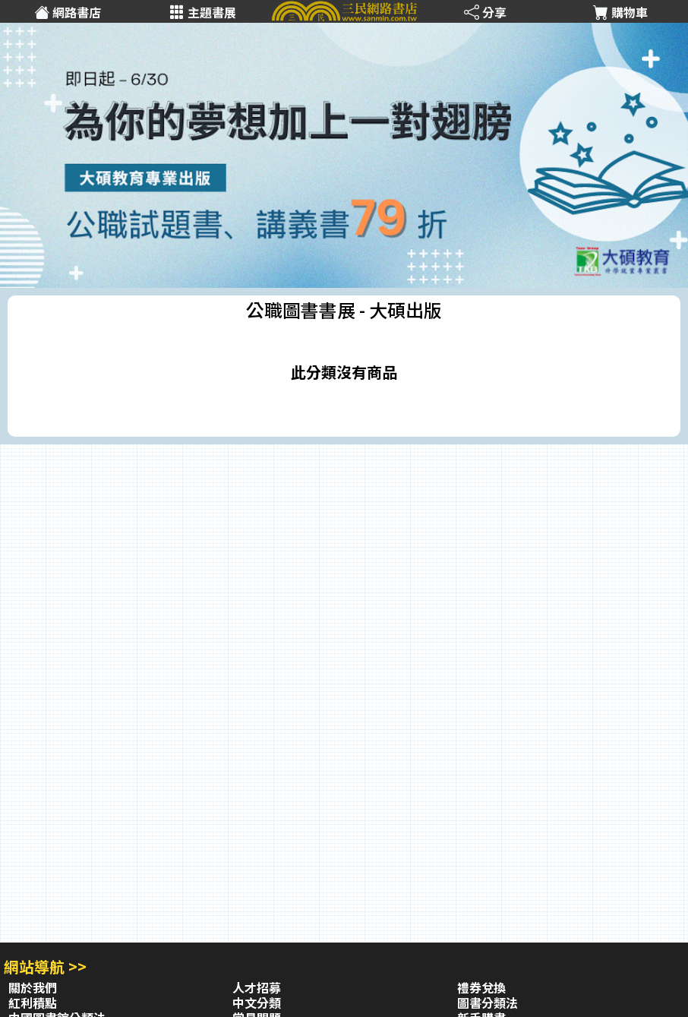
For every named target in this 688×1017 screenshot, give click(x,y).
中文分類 (256, 1002)
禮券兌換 (481, 987)
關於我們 (32, 987)
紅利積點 (32, 1002)
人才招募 (256, 987)
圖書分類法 (487, 1002)
